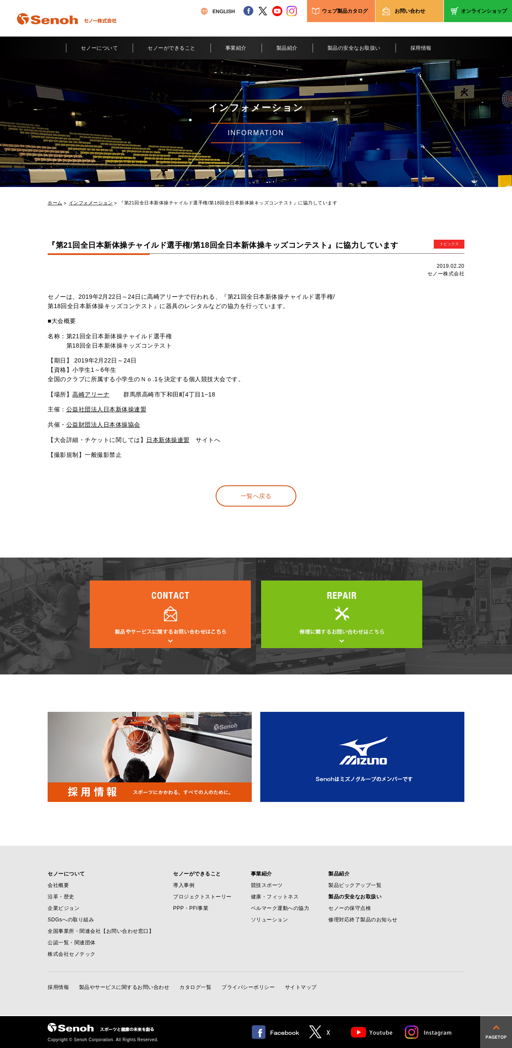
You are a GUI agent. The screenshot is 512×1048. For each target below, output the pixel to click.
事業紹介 (236, 48)
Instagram (428, 1032)
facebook (248, 11)
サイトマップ (301, 987)
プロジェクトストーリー (202, 897)
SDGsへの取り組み (71, 920)
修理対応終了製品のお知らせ (363, 920)
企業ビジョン (64, 908)
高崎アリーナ (90, 394)
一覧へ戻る (256, 496)
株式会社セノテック (72, 954)
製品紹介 (287, 48)
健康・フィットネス (275, 897)
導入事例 (183, 885)
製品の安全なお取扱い (354, 48)
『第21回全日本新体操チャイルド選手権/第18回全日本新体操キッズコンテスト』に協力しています (228, 203)
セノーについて (99, 48)
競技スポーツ (267, 885)
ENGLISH (218, 11)
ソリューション (269, 920)
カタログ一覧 (195, 987)
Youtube (372, 1032)
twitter (263, 11)
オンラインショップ (484, 11)
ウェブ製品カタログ (345, 11)
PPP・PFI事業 (190, 908)
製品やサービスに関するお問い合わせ (124, 987)
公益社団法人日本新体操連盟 (106, 409)
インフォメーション (91, 203)
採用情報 (421, 48)
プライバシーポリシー (248, 987)
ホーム (55, 203)
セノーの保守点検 (349, 908)
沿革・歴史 (61, 897)
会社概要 (58, 885)
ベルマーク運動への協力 (280, 908)
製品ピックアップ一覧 (354, 885)
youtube (277, 11)
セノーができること (172, 48)
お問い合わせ (410, 11)
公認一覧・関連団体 (72, 943)
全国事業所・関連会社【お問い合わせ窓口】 (101, 931)
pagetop (496, 1032)
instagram (292, 11)
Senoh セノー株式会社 (67, 31)
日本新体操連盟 (168, 439)
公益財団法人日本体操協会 (103, 424)
